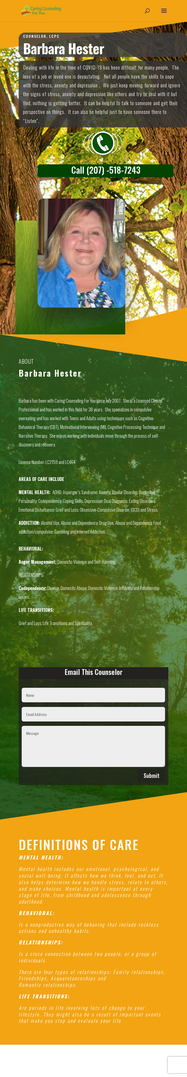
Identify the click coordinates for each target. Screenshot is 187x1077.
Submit (152, 775)
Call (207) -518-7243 (105, 169)
